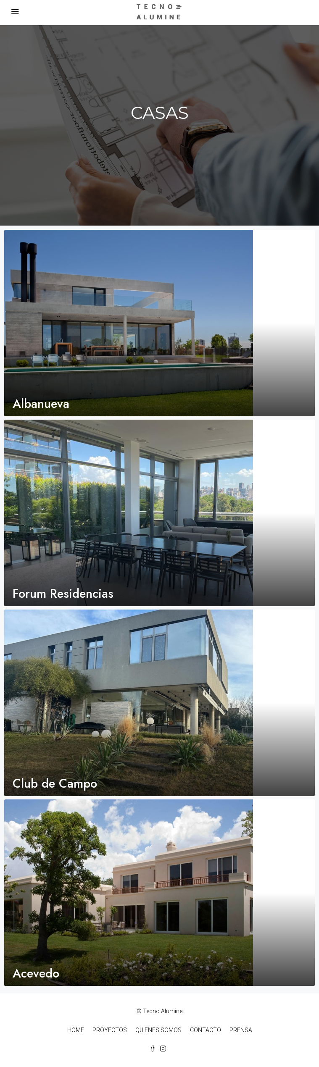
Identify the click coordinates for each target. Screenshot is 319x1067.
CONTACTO (205, 1030)
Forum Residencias (63, 593)
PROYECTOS (109, 1030)
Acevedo (36, 973)
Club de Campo (55, 783)
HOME (75, 1030)
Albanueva (41, 404)
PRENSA (240, 1030)
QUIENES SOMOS (158, 1030)
